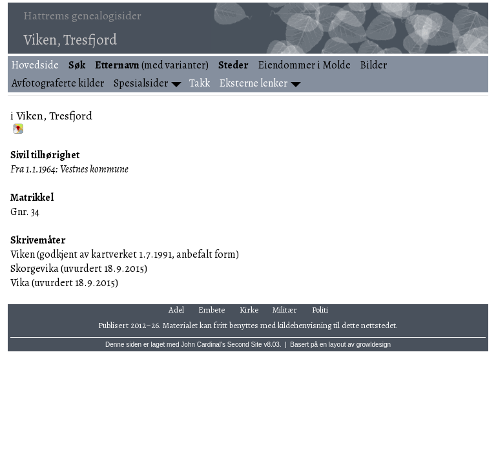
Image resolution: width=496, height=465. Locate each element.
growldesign (373, 344)
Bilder (373, 65)
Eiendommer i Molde (304, 65)
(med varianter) (152, 65)
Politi (320, 309)
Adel (176, 309)
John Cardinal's (203, 344)
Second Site (244, 344)
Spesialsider (141, 83)
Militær (285, 309)
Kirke (249, 309)
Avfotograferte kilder (58, 83)
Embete (211, 309)
